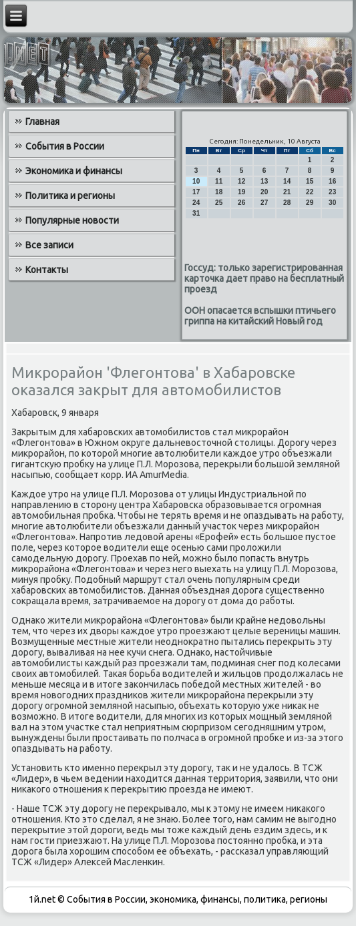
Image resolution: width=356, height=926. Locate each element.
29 (309, 202)
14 (287, 181)
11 (218, 181)
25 (218, 202)
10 (196, 181)
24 (196, 202)
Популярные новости (72, 220)
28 (287, 202)
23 (332, 192)
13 (264, 181)
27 (264, 202)
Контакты (46, 269)
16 (332, 181)
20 (264, 192)
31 (196, 213)
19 (241, 192)
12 (241, 181)
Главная (42, 121)
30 (332, 202)
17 (196, 192)
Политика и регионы (70, 195)
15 (309, 181)
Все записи (49, 245)
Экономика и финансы (73, 171)
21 (287, 192)
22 (309, 192)
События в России (64, 146)
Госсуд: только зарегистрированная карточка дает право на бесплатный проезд (264, 278)
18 (218, 192)
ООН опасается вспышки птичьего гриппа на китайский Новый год (260, 315)
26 (241, 202)
